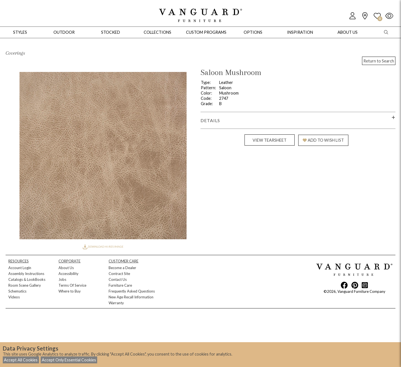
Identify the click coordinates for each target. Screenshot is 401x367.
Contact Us (118, 279)
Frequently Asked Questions (132, 291)
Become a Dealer (122, 267)
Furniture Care (120, 285)
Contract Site (119, 273)
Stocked (110, 32)
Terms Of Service (72, 285)
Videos (14, 297)
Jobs (62, 279)
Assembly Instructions (26, 273)
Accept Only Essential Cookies (69, 360)
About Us (66, 267)
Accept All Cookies (21, 360)
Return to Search (378, 61)
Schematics (17, 291)
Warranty (116, 303)
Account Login (19, 267)
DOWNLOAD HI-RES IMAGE (103, 246)
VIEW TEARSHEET (270, 140)
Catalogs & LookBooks (26, 279)
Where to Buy (69, 291)
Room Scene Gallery (24, 285)
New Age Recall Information (131, 297)
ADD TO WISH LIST (323, 140)
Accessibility (68, 273)
